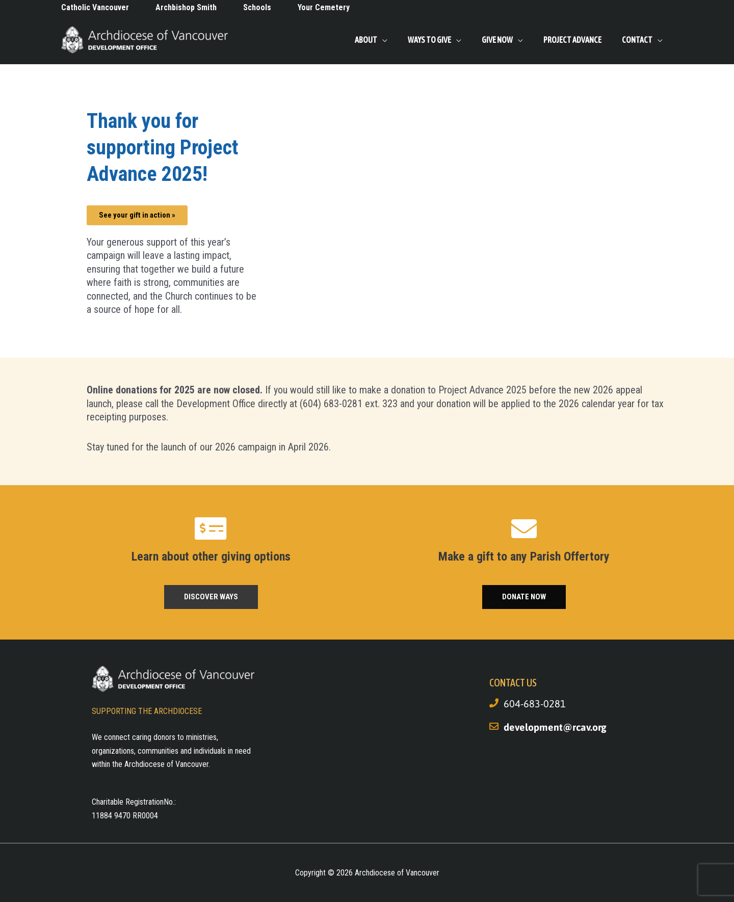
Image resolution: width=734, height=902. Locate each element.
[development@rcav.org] (494, 726)
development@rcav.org (556, 727)
